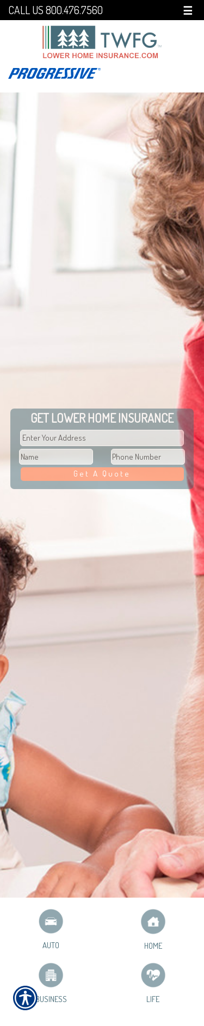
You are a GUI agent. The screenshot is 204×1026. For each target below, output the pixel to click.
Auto (51, 929)
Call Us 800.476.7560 (55, 10)
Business (51, 983)
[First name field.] (56, 457)
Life (153, 983)
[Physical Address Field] (102, 438)
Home (153, 929)
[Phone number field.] (148, 457)
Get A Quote (102, 473)
